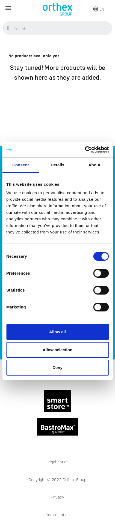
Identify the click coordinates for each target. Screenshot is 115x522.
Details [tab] (57, 165)
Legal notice (57, 461)
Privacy (57, 497)
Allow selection (57, 349)
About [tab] (95, 165)
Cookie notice (58, 514)
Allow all (57, 331)
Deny (57, 367)
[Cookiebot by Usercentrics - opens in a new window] (85, 149)
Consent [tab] (20, 165)
